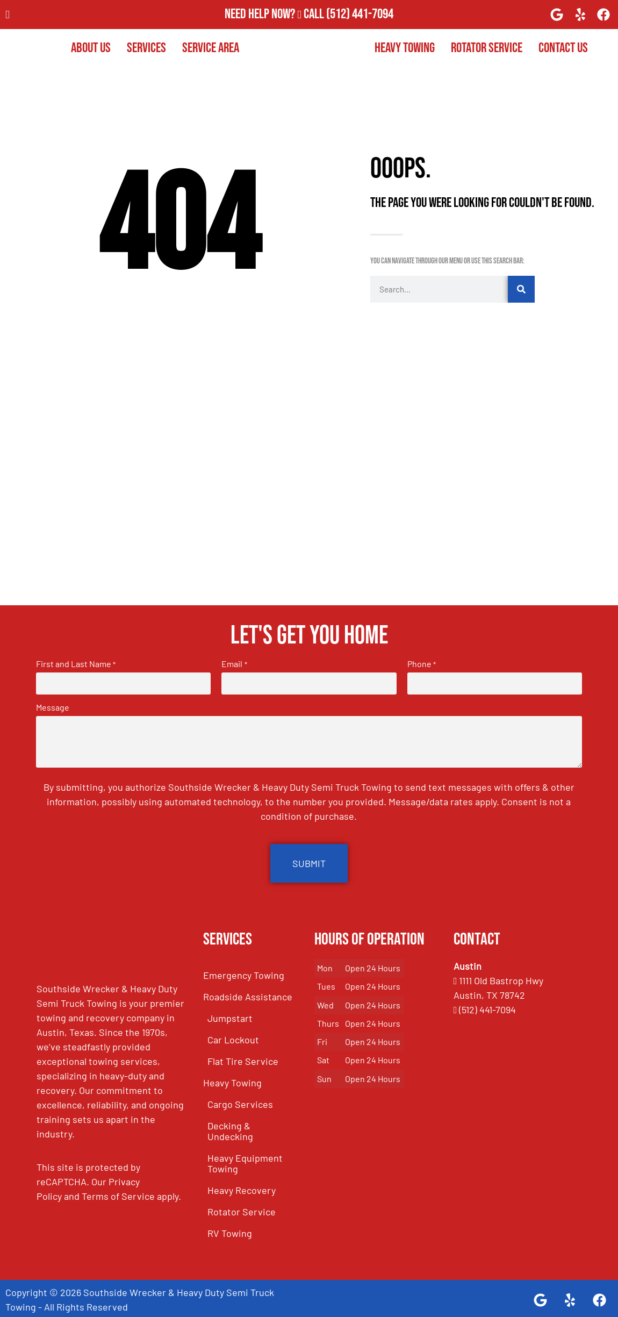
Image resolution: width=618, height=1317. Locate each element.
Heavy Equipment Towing (245, 1160)
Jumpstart (230, 1015)
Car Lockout (233, 1036)
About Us (91, 48)
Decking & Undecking (230, 1127)
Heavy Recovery (241, 1187)
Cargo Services (240, 1101)
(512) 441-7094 (359, 14)
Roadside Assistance (247, 993)
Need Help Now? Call (275, 14)
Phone (421, 664)
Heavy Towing (405, 48)
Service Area (210, 48)
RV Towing (229, 1230)
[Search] (521, 289)
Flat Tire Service (242, 1058)
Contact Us (563, 48)
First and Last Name (76, 664)
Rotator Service (486, 48)
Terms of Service (118, 1193)
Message (52, 706)
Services (146, 48)
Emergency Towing (243, 972)
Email (234, 664)
